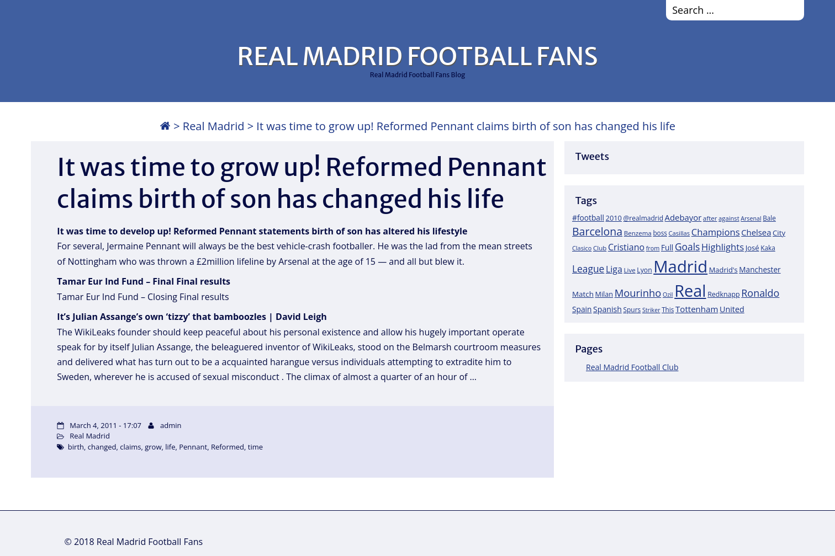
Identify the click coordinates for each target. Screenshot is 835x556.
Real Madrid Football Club (632, 367)
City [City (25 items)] (779, 233)
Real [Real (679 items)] (690, 290)
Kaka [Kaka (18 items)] (767, 247)
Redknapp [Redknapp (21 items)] (723, 294)
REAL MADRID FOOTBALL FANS (417, 56)
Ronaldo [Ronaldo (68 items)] (760, 293)
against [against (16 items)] (728, 218)
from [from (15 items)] (653, 248)
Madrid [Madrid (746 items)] (680, 266)
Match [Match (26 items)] (583, 294)
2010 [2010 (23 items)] (614, 218)
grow (153, 447)
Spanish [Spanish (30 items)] (607, 309)
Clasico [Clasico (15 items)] (581, 248)
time (255, 447)
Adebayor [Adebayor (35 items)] (683, 217)
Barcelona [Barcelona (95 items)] (597, 231)
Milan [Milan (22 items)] (604, 294)
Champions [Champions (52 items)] (715, 232)
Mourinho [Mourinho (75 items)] (638, 293)
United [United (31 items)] (732, 309)
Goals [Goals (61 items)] (687, 246)
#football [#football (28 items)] (588, 217)
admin (170, 425)
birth (76, 447)
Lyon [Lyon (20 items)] (644, 270)
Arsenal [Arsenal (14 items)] (751, 218)
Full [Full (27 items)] (667, 247)
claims (130, 447)
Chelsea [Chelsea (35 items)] (756, 232)
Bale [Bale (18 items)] (769, 217)
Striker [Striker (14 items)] (651, 310)
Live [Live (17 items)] (630, 270)
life (170, 447)
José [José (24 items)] (752, 248)
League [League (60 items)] (588, 268)
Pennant (193, 447)
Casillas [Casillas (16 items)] (679, 233)
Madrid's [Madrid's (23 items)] (723, 270)
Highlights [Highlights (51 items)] (722, 246)
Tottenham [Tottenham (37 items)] (696, 308)
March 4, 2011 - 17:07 (105, 425)
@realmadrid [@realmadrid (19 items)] (643, 218)
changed (102, 447)
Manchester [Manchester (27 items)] (759, 269)
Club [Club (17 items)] (599, 248)
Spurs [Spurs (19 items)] (632, 309)
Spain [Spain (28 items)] (582, 309)
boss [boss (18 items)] (660, 232)
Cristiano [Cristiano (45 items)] (626, 247)
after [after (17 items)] (710, 218)
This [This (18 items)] (668, 309)
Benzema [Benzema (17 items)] (638, 233)
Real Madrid (214, 126)
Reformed (227, 447)
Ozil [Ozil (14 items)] (668, 294)
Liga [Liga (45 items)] (614, 269)
